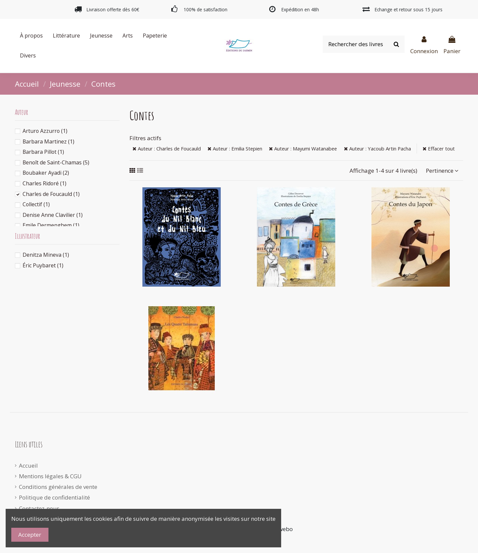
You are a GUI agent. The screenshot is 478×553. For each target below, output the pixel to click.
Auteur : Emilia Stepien (234, 148)
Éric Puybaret (43, 265)
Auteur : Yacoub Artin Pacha (377, 148)
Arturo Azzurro (45, 131)
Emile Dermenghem (51, 225)
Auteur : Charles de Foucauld (166, 148)
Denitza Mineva (46, 254)
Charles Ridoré (44, 183)
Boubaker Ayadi (46, 172)
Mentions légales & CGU (50, 476)
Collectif (36, 204)
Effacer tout (439, 148)
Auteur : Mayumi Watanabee (303, 148)
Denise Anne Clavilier (53, 215)
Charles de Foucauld (51, 194)
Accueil (28, 465)
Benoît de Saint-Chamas (56, 162)
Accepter (29, 534)
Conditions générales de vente (58, 487)
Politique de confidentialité (54, 497)
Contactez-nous (39, 508)
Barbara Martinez (48, 141)
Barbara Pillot (43, 151)
